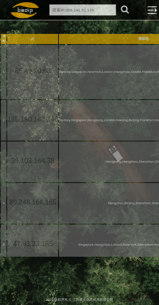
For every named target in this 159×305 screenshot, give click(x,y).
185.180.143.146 (32, 119)
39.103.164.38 (32, 160)
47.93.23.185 (33, 243)
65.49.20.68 (33, 71)
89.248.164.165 (32, 202)
